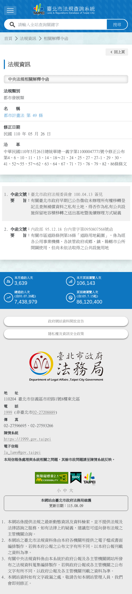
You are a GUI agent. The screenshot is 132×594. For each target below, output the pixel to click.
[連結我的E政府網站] (75, 478)
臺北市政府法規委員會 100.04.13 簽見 (67, 194)
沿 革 (12, 145)
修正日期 (12, 127)
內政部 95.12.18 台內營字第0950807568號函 (72, 229)
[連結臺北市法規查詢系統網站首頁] (64, 9)
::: (3, 35)
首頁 (8, 38)
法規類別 (12, 91)
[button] (117, 52)
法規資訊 (28, 38)
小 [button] (59, 490)
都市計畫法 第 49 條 (23, 115)
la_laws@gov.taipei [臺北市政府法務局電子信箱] (22, 452)
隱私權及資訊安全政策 (66, 334)
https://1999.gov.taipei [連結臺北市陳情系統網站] (27, 439)
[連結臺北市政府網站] (89, 478)
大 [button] (71, 490)
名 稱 (12, 109)
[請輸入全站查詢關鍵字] (61, 24)
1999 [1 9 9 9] (8, 412)
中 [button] (65, 490)
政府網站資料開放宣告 (66, 321)
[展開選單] (10, 10)
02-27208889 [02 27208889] (44, 412)
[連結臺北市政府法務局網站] (66, 366)
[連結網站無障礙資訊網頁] (51, 478)
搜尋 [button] (117, 25)
